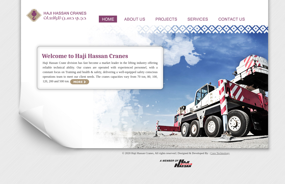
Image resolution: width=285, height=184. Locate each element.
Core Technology (220, 153)
